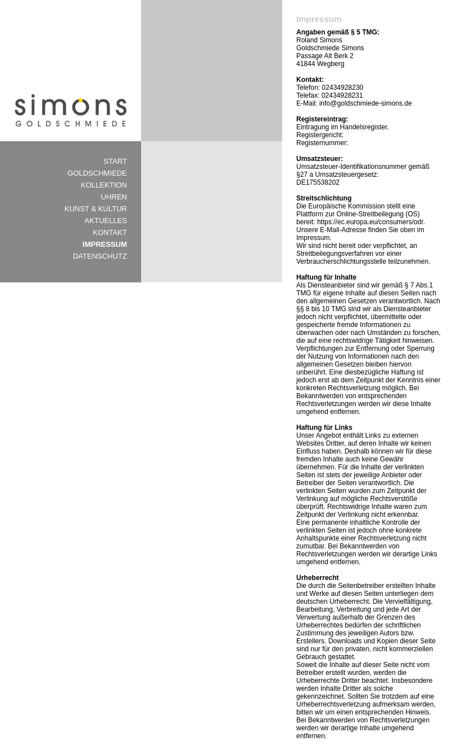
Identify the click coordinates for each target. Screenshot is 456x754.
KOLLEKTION (104, 185)
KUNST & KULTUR (95, 208)
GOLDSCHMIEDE (97, 173)
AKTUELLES (106, 220)
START (115, 161)
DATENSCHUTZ (100, 256)
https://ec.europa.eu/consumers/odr (370, 222)
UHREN (114, 197)
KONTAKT (110, 232)
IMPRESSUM (104, 244)
